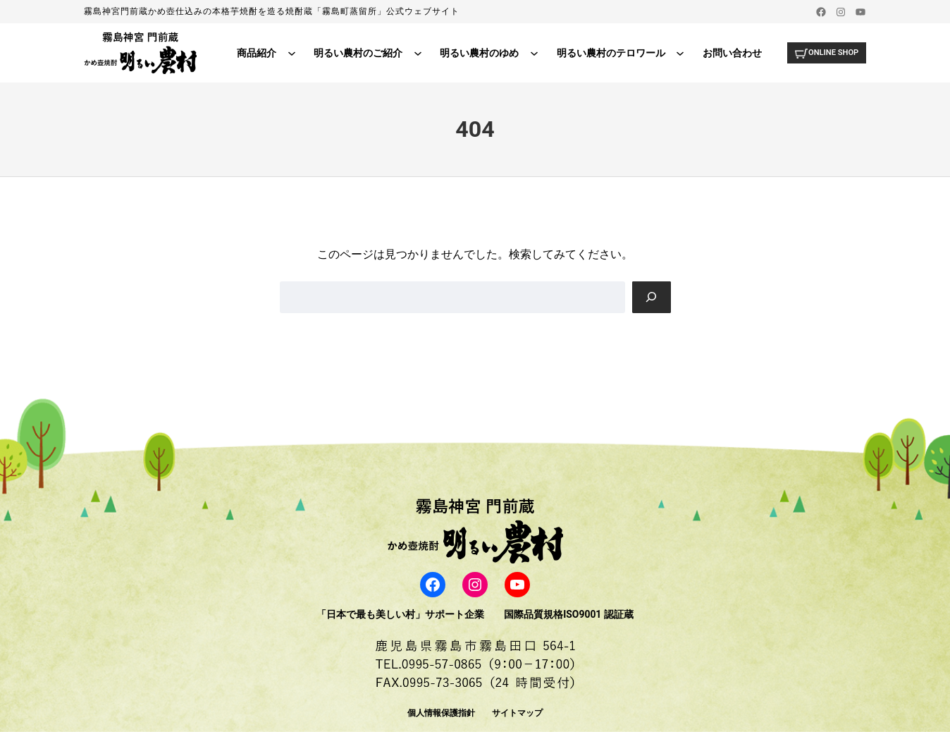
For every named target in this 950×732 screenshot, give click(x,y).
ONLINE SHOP (830, 52)
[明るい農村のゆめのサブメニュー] (530, 53)
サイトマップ (517, 713)
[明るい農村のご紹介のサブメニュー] (413, 53)
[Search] (651, 297)
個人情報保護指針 (441, 713)
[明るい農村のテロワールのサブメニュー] (676, 53)
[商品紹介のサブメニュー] (287, 53)
